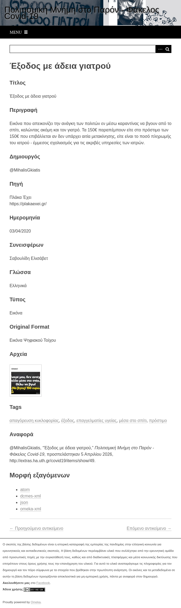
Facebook (43, 582)
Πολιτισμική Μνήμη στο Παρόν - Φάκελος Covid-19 (81, 13)
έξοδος (67, 420)
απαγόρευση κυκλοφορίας (34, 420)
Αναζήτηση (167, 49)
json (24, 502)
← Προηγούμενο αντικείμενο (36, 528)
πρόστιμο (158, 420)
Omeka (36, 602)
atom (25, 489)
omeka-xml (30, 509)
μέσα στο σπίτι (133, 420)
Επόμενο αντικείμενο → (149, 528)
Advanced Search (159, 49)
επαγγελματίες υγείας (96, 420)
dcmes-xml (30, 496)
